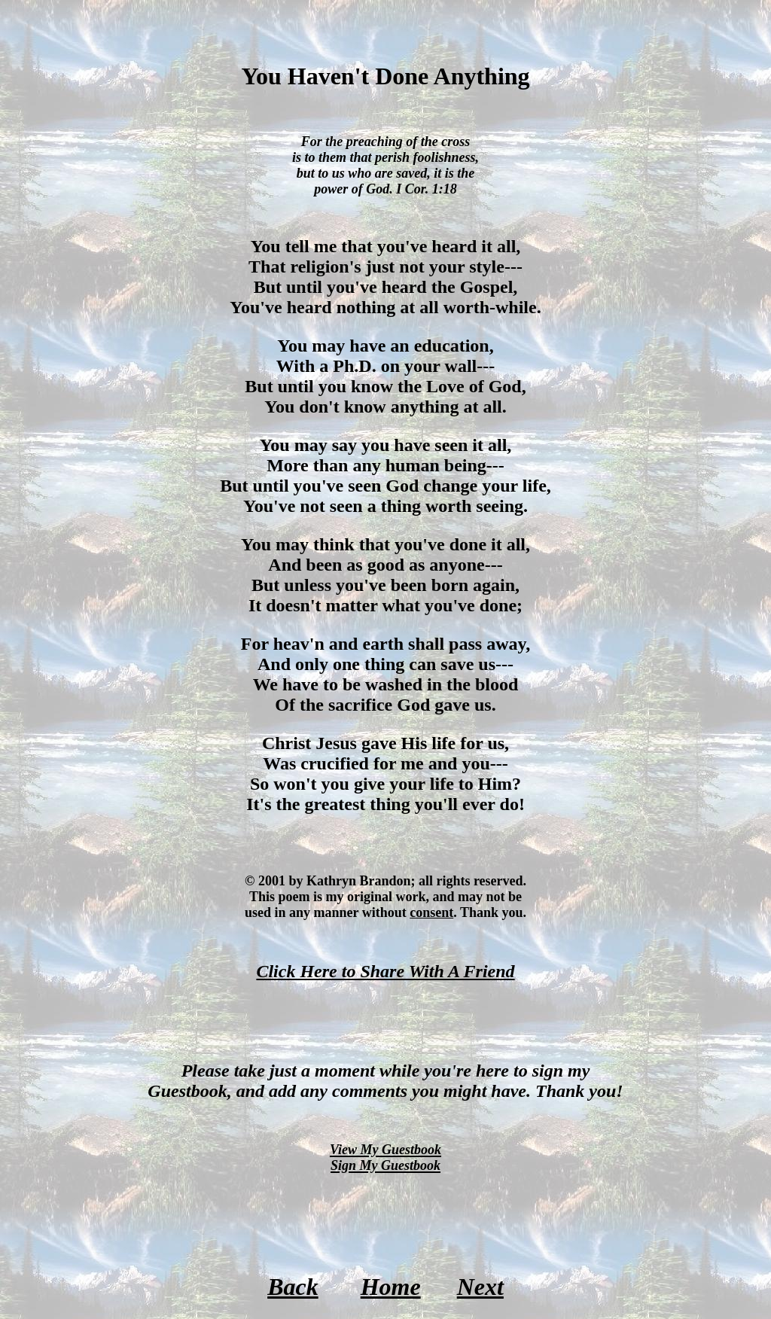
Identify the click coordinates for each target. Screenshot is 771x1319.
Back (292, 1286)
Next (480, 1286)
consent (431, 912)
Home (391, 1286)
